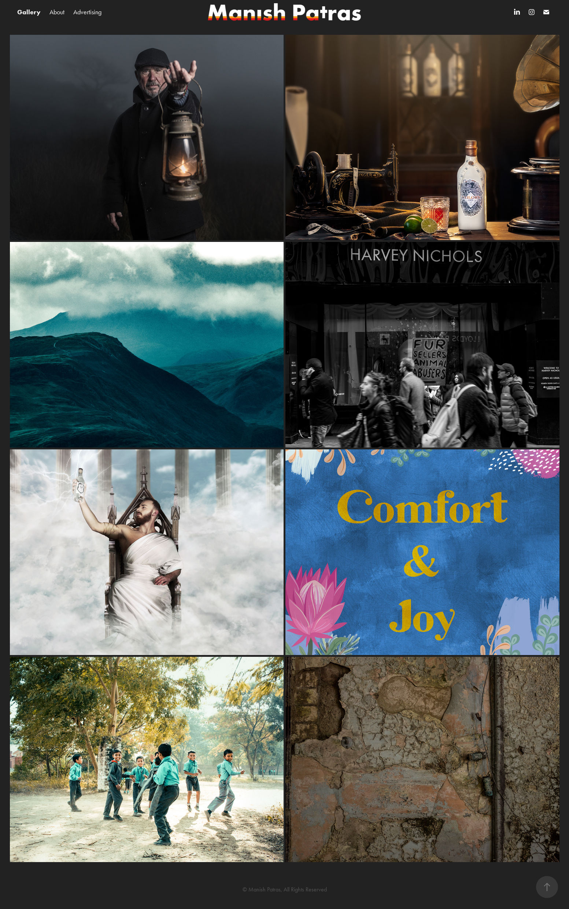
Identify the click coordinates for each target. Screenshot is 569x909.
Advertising (87, 12)
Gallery (29, 12)
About (56, 12)
